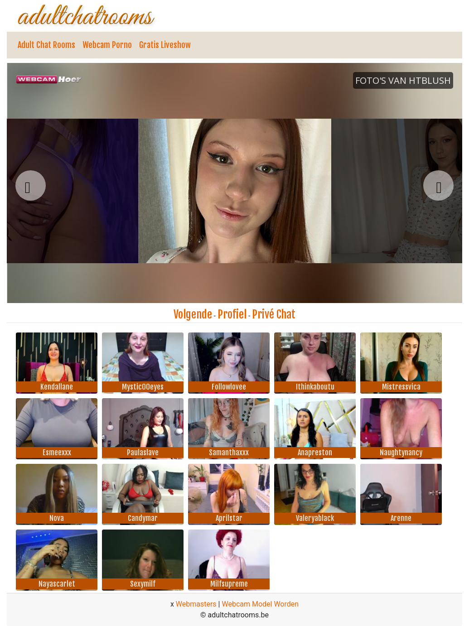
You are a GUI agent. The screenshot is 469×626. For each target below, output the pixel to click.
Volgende (193, 314)
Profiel (232, 314)
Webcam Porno (107, 45)
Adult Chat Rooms (46, 45)
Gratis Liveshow (165, 45)
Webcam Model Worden (260, 604)
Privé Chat (273, 314)
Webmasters (196, 604)
